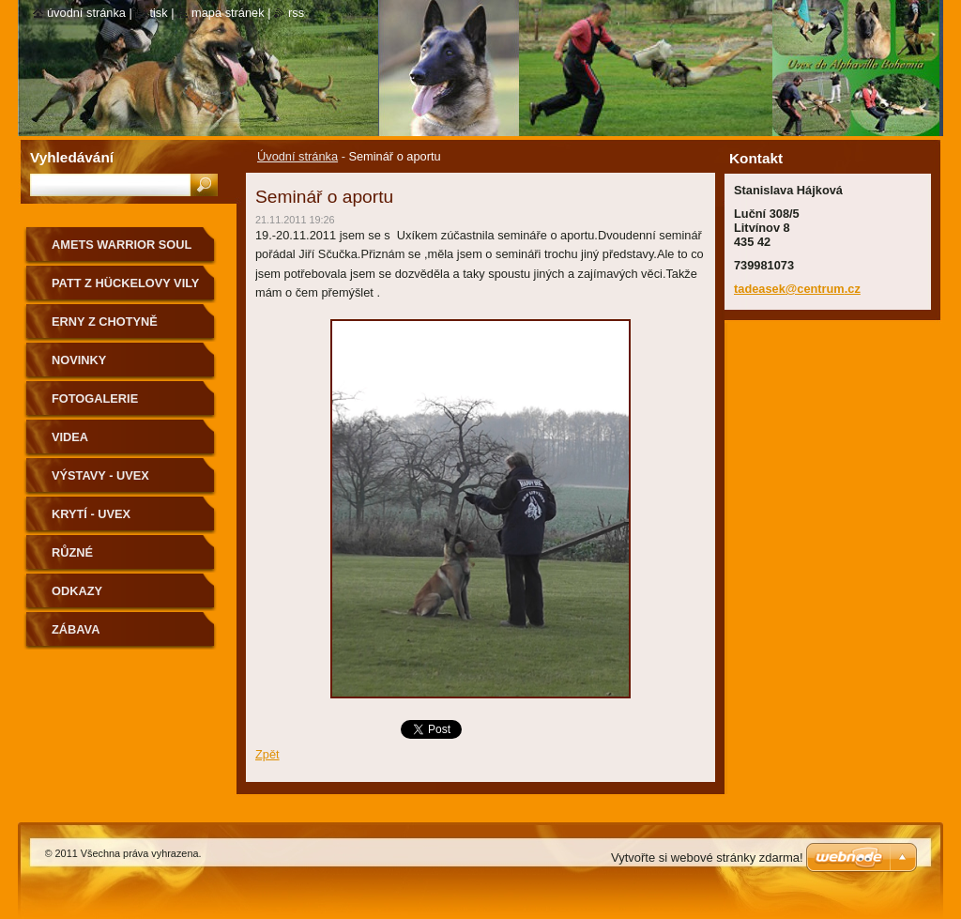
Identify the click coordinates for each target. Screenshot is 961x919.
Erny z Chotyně (105, 321)
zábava (75, 629)
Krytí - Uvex (91, 514)
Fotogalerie (95, 398)
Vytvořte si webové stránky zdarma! (707, 857)
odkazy (77, 591)
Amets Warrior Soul (121, 244)
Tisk (158, 13)
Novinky (79, 360)
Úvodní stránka (297, 156)
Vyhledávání (72, 157)
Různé (72, 552)
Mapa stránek (228, 13)
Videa (70, 437)
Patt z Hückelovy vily (125, 283)
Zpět (267, 754)
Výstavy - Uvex (100, 475)
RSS (296, 13)
